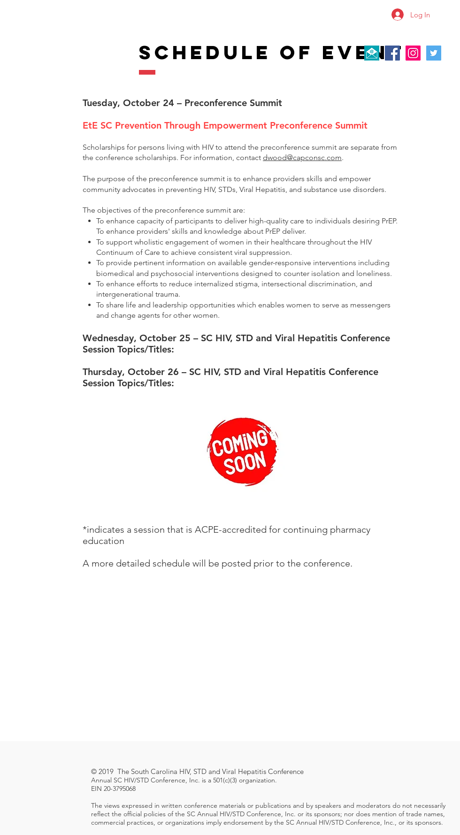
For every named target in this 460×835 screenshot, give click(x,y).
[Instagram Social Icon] (413, 53)
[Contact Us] (371, 53)
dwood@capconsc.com (302, 157)
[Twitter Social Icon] (433, 53)
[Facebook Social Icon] (392, 53)
